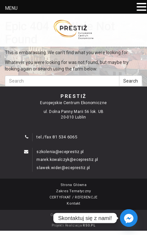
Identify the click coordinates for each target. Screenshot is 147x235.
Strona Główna (73, 185)
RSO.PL (89, 225)
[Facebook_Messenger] (129, 218)
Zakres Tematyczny (73, 191)
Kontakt (73, 203)
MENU (11, 8)
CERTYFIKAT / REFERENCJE (73, 197)
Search (130, 81)
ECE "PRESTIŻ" (84, 215)
